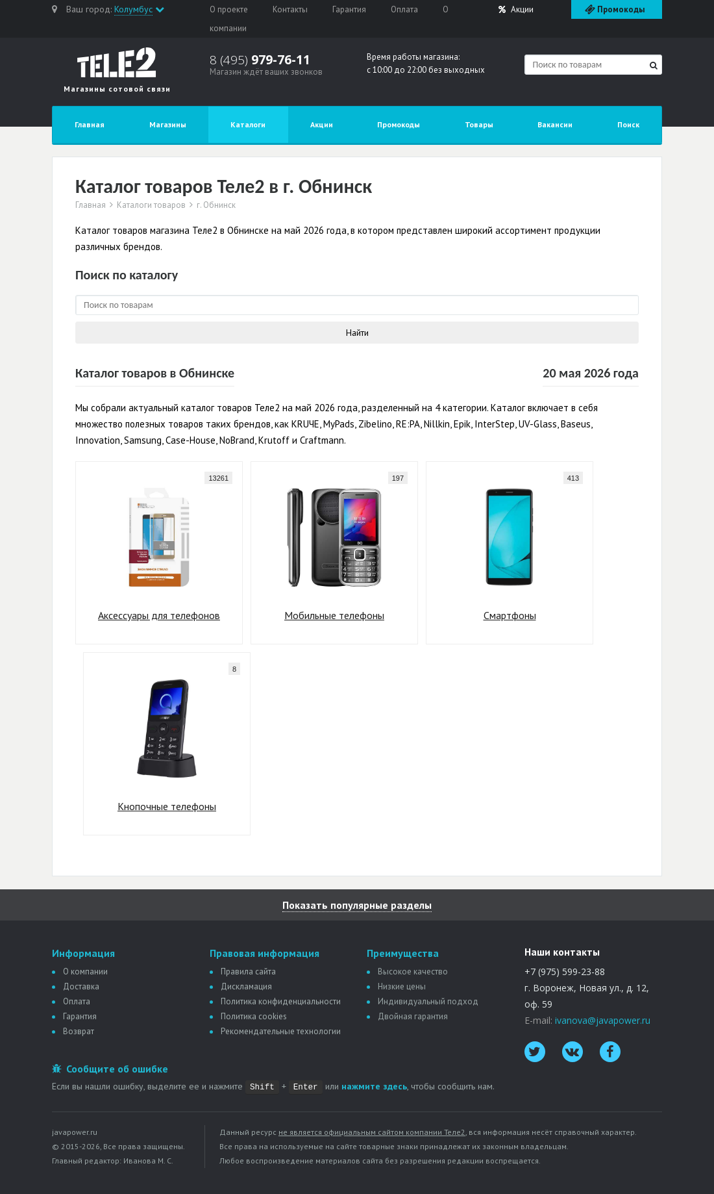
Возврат (78, 1031)
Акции (516, 9)
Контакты (290, 9)
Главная (90, 124)
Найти (357, 332)
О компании (85, 971)
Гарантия (349, 9)
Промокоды (398, 124)
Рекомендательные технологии (281, 1031)
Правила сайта (248, 971)
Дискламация (246, 986)
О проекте (229, 9)
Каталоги (247, 124)
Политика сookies (254, 1016)
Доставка (81, 986)
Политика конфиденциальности (281, 1001)
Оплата (404, 9)
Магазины (167, 124)
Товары (479, 124)
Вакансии (554, 124)
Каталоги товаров (151, 205)
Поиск (628, 124)
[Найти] (653, 65)
